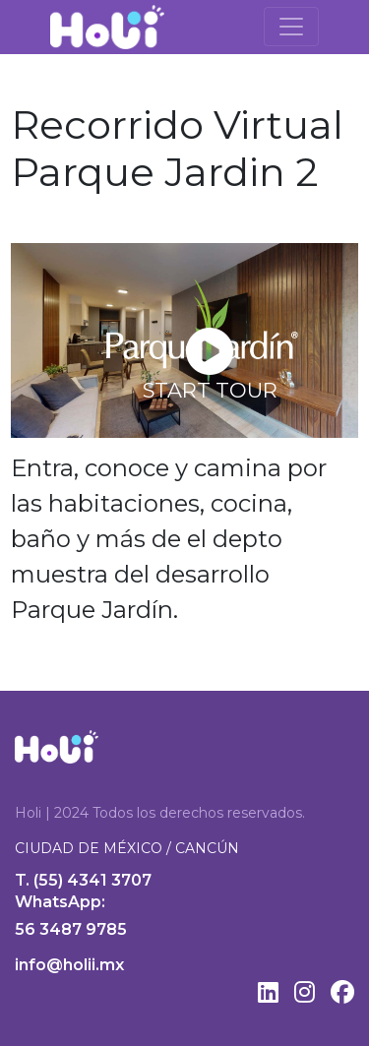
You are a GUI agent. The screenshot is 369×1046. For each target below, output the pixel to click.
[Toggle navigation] (291, 26)
